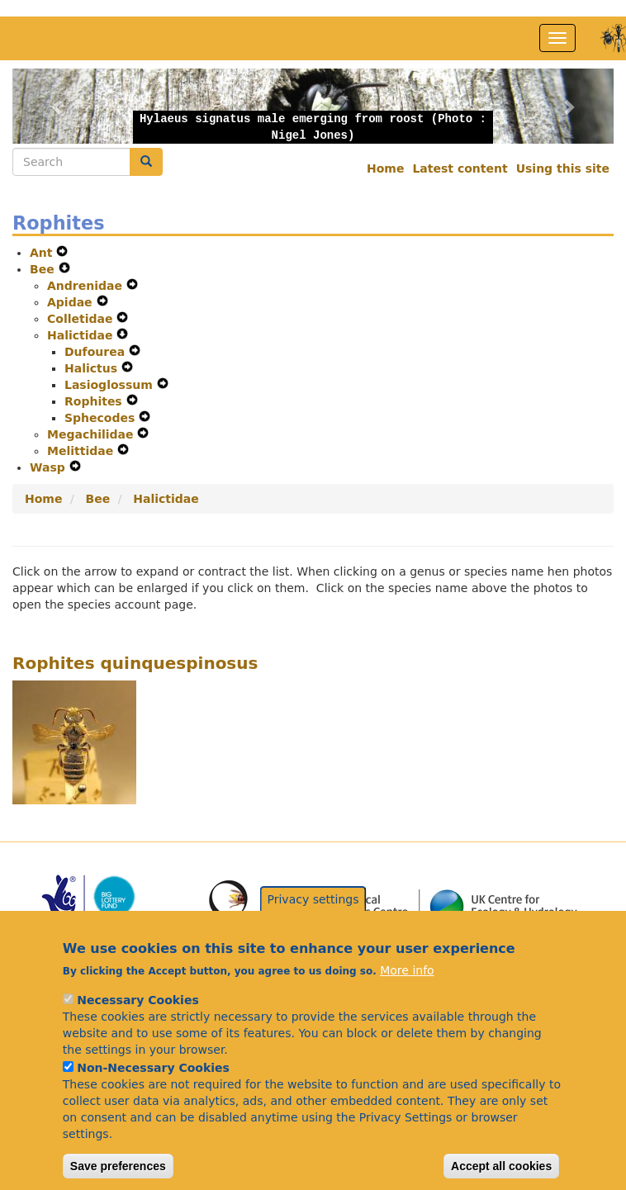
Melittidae (82, 451)
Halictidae (81, 335)
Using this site (562, 168)
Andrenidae (86, 285)
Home (385, 168)
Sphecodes (101, 417)
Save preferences (118, 1166)
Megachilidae (92, 434)
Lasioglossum (110, 384)
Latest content (459, 168)
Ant (43, 252)
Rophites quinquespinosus (135, 663)
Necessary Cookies (137, 1000)
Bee (44, 269)
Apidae (72, 302)
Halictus (92, 368)
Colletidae (81, 318)
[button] (57, 106)
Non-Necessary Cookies (153, 1068)
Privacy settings (313, 899)
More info (407, 971)
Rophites (95, 401)
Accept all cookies (501, 1166)
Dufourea (96, 351)
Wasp (49, 467)
